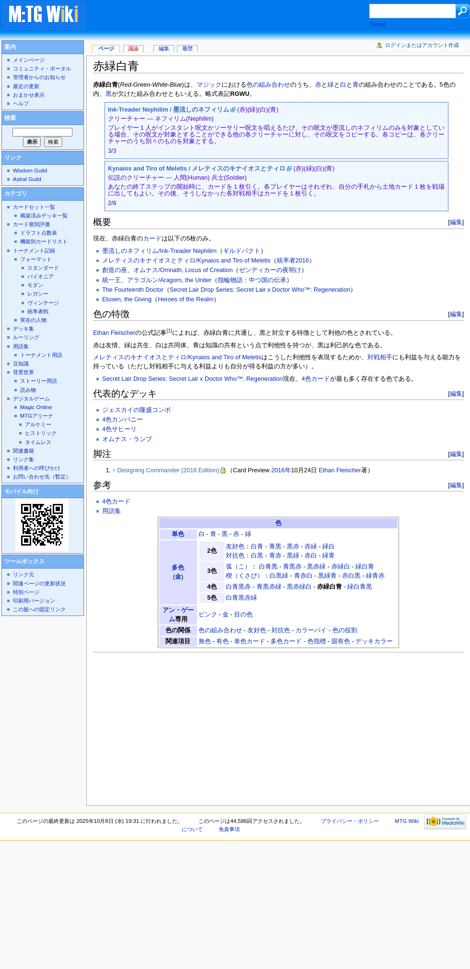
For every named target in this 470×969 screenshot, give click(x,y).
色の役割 (344, 630)
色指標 (316, 641)
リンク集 (23, 459)
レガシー (37, 293)
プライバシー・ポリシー (350, 821)
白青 (257, 546)
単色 (178, 534)
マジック (209, 84)
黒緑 (293, 555)
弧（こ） (238, 566)
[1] (169, 330)
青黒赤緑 (269, 586)
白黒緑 (279, 575)
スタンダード (43, 268)
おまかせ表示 (29, 95)
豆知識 (21, 363)
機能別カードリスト (44, 241)
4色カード (316, 379)
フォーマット (36, 259)
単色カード (249, 641)
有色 (222, 641)
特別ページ (26, 592)
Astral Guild (27, 179)
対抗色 (235, 555)
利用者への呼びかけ (36, 468)
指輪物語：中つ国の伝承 (252, 280)
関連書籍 (23, 451)
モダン (35, 285)
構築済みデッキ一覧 (44, 215)
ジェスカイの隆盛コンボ (136, 410)
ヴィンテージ (43, 303)
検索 (10, 118)
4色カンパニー (122, 419)
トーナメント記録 (34, 250)
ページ (106, 48)
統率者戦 (37, 311)
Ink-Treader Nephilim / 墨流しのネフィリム (168, 109)
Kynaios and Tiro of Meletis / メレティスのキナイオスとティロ (196, 168)
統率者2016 (293, 260)
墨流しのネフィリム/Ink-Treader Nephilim (159, 251)
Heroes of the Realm (185, 299)
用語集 (111, 511)
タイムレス (38, 442)
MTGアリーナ (36, 416)
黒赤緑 (316, 566)
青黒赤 (292, 566)
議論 (133, 48)
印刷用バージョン (34, 601)
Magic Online (36, 407)
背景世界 (23, 372)
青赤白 (303, 575)
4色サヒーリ (119, 429)
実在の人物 (33, 320)
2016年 (281, 470)
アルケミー (38, 424)
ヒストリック (41, 433)
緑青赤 (375, 575)
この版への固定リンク (39, 609)
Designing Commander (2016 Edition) (168, 470)
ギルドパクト (241, 251)
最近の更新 (26, 86)
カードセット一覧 (34, 207)
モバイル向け (21, 491)
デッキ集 (23, 328)
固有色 (340, 641)
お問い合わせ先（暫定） (42, 476)
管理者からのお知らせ (39, 77)
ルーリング (26, 337)
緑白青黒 (359, 586)
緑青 (328, 555)
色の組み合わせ (268, 84)
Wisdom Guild (30, 170)
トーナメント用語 (41, 355)
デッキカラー (374, 641)
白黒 (257, 555)
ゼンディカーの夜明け (270, 270)
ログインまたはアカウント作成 (422, 45)
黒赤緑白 (299, 586)
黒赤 (293, 546)
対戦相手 (379, 357)
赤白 (311, 555)
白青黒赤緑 (241, 597)
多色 (178, 567)
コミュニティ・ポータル (42, 68)
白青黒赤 (238, 586)
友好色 (235, 546)
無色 (205, 641)
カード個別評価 (31, 224)
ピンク (208, 614)
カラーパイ (311, 630)
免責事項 (229, 829)
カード (152, 238)
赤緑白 (340, 566)
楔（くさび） (244, 575)
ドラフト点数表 (38, 233)
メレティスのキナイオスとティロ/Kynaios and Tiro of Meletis (186, 260)
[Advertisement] (237, 16)
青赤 (275, 555)
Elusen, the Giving (127, 299)
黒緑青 (327, 575)
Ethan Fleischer (114, 333)
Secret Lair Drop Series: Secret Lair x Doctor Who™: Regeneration (260, 289)
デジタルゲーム (31, 398)
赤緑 (311, 546)
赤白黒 (351, 575)
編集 (456, 222)
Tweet (377, 24)
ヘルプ (21, 103)
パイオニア (40, 276)
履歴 (187, 48)
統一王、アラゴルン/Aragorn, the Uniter (157, 280)
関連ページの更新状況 (39, 583)
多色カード (286, 641)
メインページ (29, 60)
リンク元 (23, 574)
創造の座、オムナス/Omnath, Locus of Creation (167, 270)
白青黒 (268, 566)
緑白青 (364, 566)
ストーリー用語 (38, 381)
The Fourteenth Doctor (133, 289)
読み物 (28, 390)
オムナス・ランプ (127, 439)
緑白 (328, 546)
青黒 (275, 546)
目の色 (243, 614)
